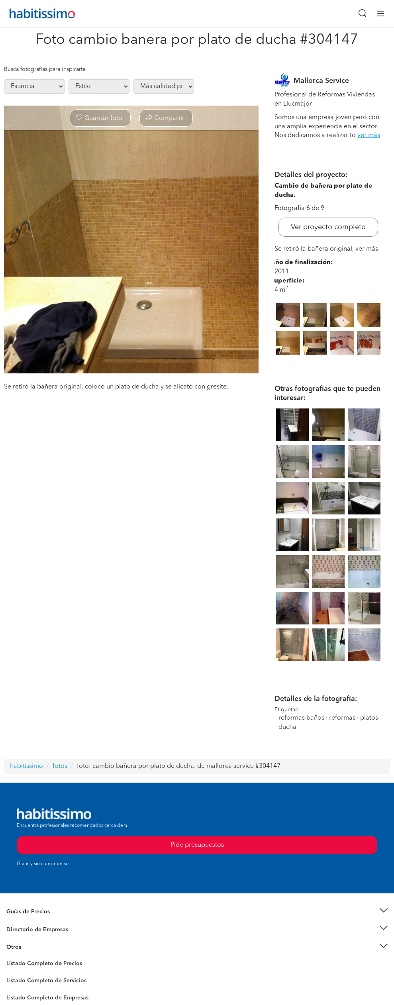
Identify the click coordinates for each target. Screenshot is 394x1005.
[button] (197, 912)
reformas (342, 718)
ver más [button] (368, 135)
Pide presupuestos (197, 845)
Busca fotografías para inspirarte (45, 69)
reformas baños (301, 718)
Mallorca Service (321, 80)
